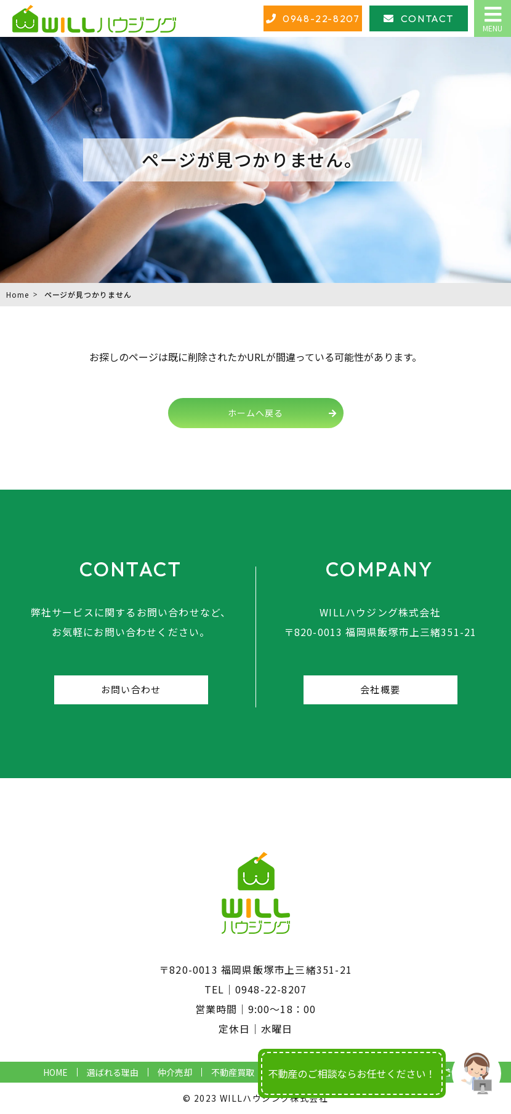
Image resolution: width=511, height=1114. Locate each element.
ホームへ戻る (255, 413)
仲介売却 (175, 1072)
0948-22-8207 (321, 18)
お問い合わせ (131, 689)
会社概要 (380, 689)
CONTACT (427, 18)
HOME (55, 1072)
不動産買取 (232, 1072)
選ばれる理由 (113, 1072)
